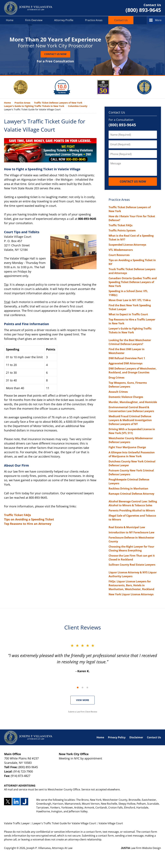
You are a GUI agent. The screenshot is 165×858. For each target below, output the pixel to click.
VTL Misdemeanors (121, 250)
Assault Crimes (118, 392)
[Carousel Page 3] (87, 687)
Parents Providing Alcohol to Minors (132, 510)
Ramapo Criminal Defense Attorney (131, 493)
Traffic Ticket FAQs (17, 515)
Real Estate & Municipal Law (127, 527)
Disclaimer (136, 737)
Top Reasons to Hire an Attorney (27, 524)
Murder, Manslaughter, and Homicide (133, 402)
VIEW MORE (82, 700)
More (158, 20)
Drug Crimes (116, 377)
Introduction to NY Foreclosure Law (131, 532)
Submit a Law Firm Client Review (82, 711)
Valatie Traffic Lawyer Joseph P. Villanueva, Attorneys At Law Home (28, 8)
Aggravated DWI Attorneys (125, 363)
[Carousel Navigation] (82, 687)
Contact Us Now (55, 54)
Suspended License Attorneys (127, 244)
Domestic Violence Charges (126, 397)
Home (9, 20)
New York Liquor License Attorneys (131, 594)
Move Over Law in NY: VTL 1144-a (130, 300)
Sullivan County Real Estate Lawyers (132, 564)
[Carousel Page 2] (82, 687)
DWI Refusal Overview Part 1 (127, 358)
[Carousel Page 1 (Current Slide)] (77, 687)
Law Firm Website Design (141, 848)
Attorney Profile (63, 20)
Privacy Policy (117, 737)
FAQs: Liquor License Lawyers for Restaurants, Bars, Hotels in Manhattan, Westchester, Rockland (131, 585)
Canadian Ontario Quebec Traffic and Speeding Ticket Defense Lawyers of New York (133, 282)
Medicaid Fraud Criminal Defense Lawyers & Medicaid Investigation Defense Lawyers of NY (130, 420)
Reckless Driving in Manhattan (128, 488)
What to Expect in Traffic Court (128, 314)
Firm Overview (33, 20)
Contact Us (121, 20)
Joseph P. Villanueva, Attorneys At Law (49, 848)
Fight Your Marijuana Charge (127, 447)
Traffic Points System (122, 230)
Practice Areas (93, 20)
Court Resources (119, 255)
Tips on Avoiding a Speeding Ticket (29, 519)
